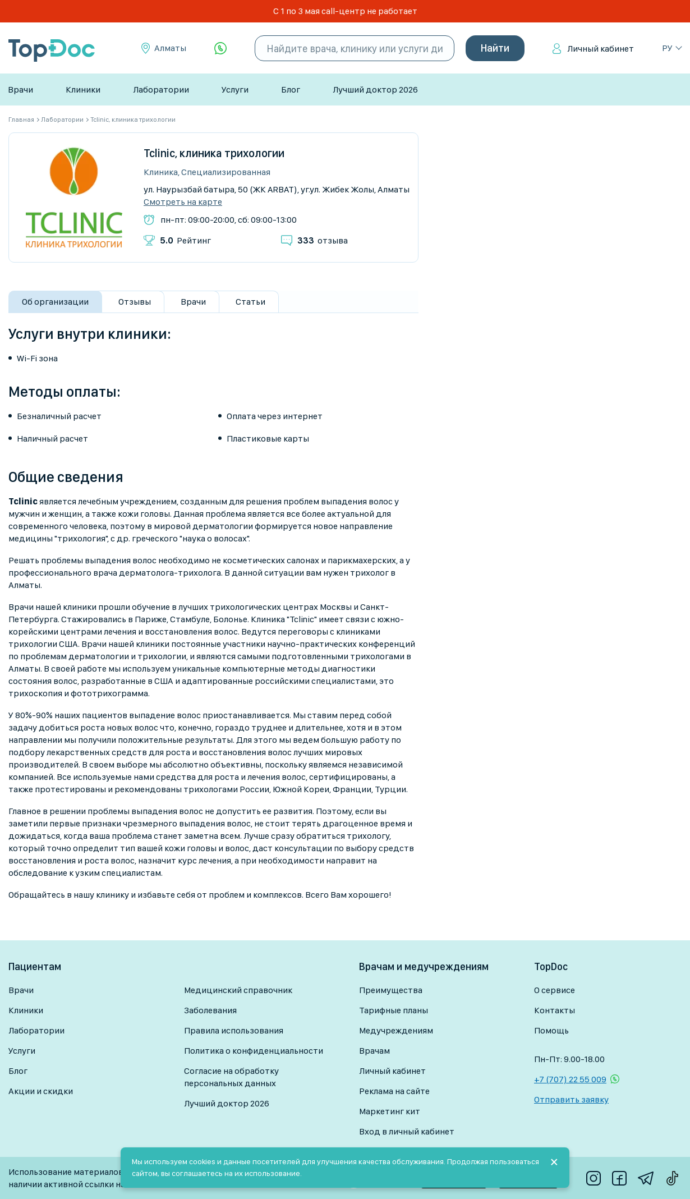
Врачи (20, 89)
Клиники (83, 89)
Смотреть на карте (183, 202)
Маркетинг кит (389, 1111)
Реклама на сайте (394, 1091)
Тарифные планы (393, 1010)
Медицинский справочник (238, 990)
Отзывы (134, 301)
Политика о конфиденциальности (253, 1050)
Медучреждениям (396, 1030)
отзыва (322, 240)
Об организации (55, 301)
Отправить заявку (571, 1099)
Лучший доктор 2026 (375, 89)
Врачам (374, 1050)
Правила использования (233, 1030)
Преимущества (390, 990)
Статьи (250, 301)
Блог (290, 89)
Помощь (551, 1030)
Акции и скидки (40, 1091)
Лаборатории (161, 89)
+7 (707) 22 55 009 (570, 1079)
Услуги (235, 89)
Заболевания (210, 1010)
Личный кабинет (600, 48)
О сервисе (554, 990)
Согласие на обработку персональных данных (231, 1076)
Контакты (554, 1010)
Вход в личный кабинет (406, 1131)
